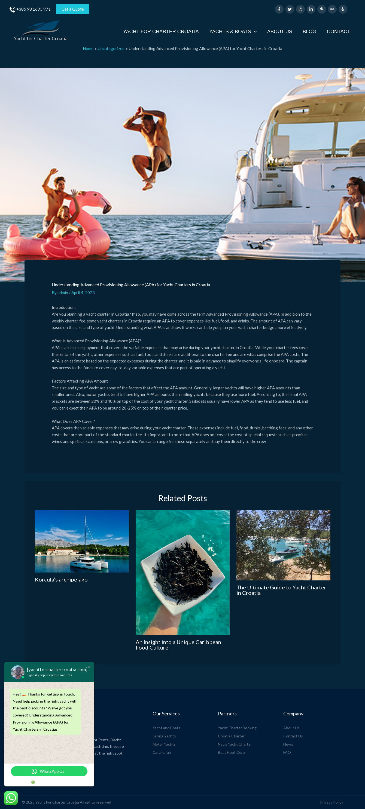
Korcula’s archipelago (61, 579)
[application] (256, 31)
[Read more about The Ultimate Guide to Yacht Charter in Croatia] (283, 545)
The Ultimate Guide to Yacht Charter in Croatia (281, 590)
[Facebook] (279, 9)
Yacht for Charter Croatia (41, 38)
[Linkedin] (311, 9)
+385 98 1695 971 (33, 9)
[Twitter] (289, 9)
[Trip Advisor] (332, 9)
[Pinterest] (321, 9)
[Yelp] (343, 9)
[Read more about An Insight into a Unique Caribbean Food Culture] (183, 572)
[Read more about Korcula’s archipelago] (82, 541)
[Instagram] (300, 9)
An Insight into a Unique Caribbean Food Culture (178, 645)
